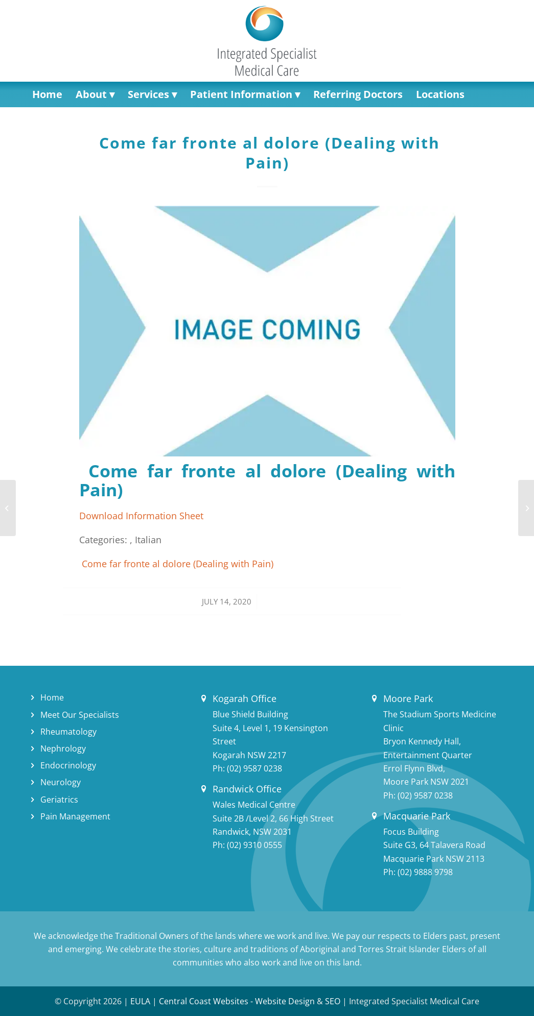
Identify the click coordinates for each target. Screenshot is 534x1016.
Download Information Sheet (141, 515)
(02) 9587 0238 (254, 768)
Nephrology (63, 748)
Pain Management (75, 816)
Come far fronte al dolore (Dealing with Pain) (267, 152)
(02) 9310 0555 (254, 845)
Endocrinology (68, 765)
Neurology (60, 782)
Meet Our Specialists (79, 714)
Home (52, 697)
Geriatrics (59, 799)
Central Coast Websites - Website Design (237, 1001)
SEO (332, 1001)
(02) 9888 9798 (425, 872)
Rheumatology (68, 731)
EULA (140, 1001)
